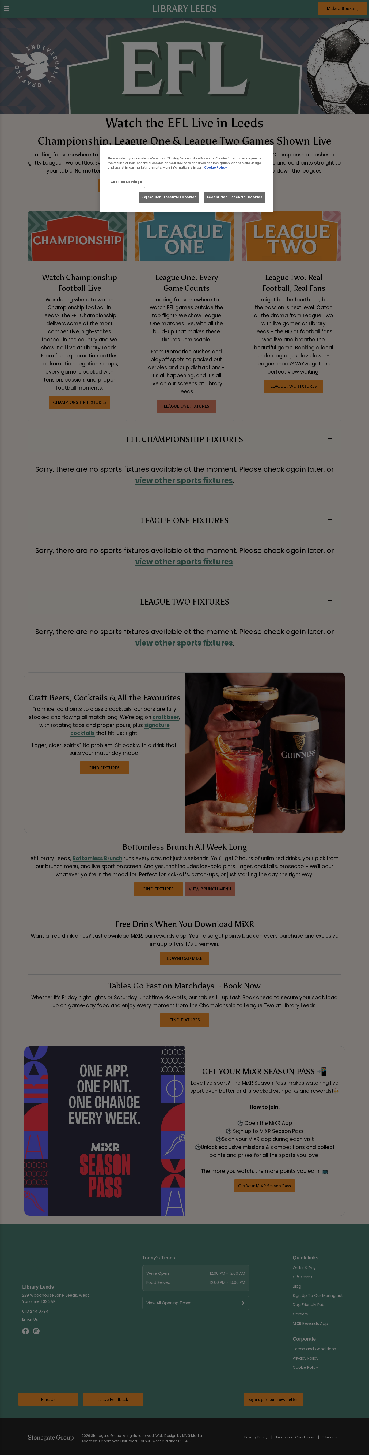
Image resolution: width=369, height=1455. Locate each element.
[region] (186, 179)
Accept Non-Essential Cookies (235, 197)
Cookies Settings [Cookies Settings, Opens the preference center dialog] (126, 182)
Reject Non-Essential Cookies (169, 197)
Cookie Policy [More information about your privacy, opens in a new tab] (215, 167)
